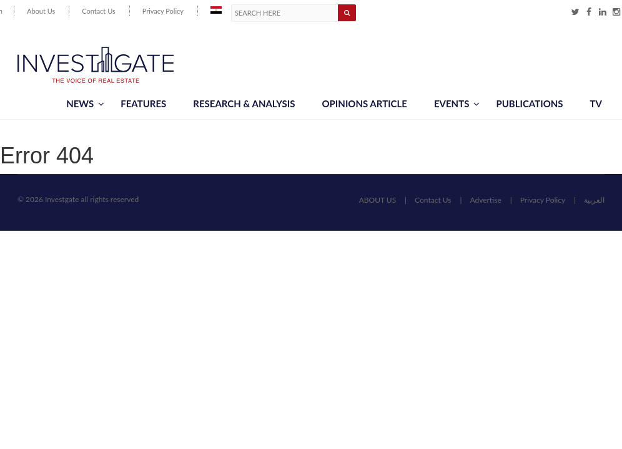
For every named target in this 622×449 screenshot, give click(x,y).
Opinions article (364, 103)
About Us (41, 11)
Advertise (485, 200)
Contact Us (99, 11)
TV (596, 103)
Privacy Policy (163, 11)
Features (143, 103)
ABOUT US (377, 200)
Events (457, 103)
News (85, 103)
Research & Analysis (244, 103)
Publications (529, 103)
